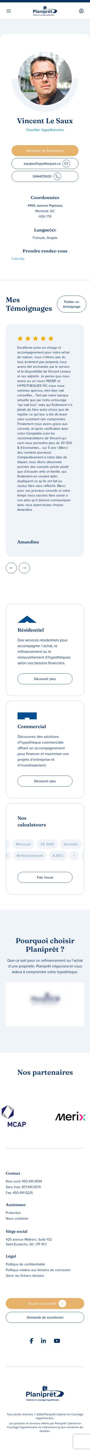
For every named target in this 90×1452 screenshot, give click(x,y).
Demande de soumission (45, 1317)
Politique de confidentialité (25, 1264)
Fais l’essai (45, 877)
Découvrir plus (45, 678)
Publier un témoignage (71, 304)
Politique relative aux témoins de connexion (38, 1270)
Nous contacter (17, 1218)
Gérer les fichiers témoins (25, 1275)
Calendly (18, 258)
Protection (13, 1212)
